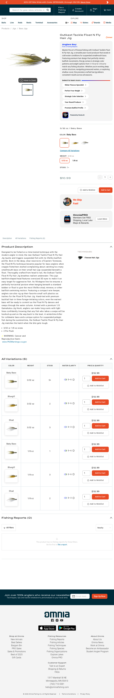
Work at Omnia (97, 645)
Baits (4, 23)
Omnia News (97, 642)
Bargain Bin (16, 645)
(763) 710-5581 (57, 684)
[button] (57, 247)
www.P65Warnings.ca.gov (14, 342)
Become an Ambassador (97, 648)
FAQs (57, 672)
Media (107, 22)
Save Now (85, 2)
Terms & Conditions (69, 694)
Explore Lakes (57, 654)
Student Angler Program (97, 651)
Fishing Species (57, 648)
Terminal (39, 23)
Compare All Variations (69, 151)
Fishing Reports (57, 639)
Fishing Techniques (57, 645)
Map (74, 23)
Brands (95, 23)
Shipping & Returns (57, 669)
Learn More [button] (102, 219)
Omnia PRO (57, 657)
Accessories (52, 23)
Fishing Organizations (57, 651)
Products (5, 28)
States (84, 23)
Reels (28, 23)
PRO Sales (16, 648)
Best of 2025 (17, 654)
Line (12, 23)
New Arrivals (16, 639)
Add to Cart (105, 190)
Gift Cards (16, 657)
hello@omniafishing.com (57, 687)
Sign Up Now (80, 598)
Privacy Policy (85, 694)
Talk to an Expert (57, 666)
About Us (97, 639)
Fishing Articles (57, 642)
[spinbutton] (86, 378)
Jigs (14, 28)
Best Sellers (16, 642)
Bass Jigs (23, 28)
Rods (20, 23)
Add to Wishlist (87, 190)
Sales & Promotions (17, 651)
